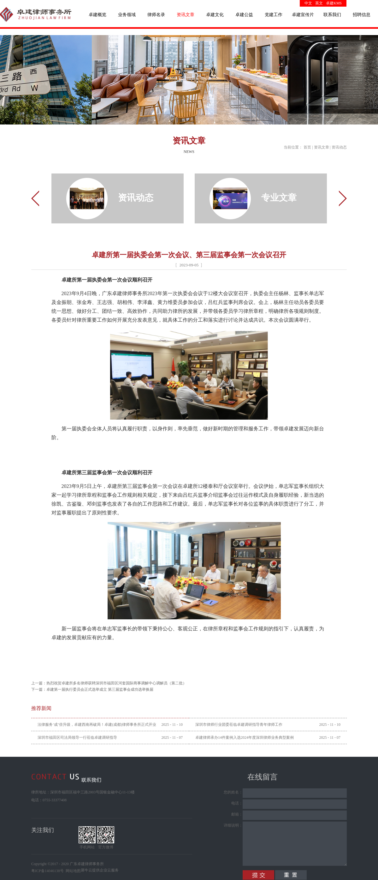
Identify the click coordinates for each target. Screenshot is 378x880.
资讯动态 (339, 147)
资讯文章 (321, 147)
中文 (308, 3)
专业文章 (279, 198)
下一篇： (92, 689)
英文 (319, 3)
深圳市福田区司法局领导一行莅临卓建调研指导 (77, 737)
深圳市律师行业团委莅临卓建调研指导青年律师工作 (238, 724)
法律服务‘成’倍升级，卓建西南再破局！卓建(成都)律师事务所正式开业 (97, 724)
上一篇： (108, 683)
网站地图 (72, 871)
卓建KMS (334, 3)
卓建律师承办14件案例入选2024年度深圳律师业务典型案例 (244, 737)
